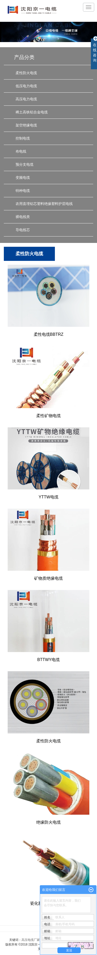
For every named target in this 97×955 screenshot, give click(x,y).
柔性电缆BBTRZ (48, 334)
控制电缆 (23, 138)
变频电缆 (23, 177)
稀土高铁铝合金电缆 (32, 112)
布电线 (21, 151)
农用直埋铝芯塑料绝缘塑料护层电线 (44, 204)
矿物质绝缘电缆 (48, 578)
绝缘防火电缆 (48, 822)
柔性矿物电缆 (48, 415)
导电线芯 (23, 230)
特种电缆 (23, 191)
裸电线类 (23, 217)
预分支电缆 (24, 164)
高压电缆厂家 (30, 940)
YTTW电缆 (48, 497)
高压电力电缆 (26, 99)
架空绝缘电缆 (26, 125)
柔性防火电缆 (26, 73)
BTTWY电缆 (48, 659)
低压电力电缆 (26, 86)
